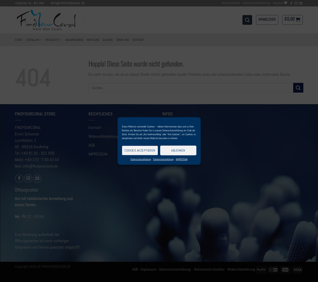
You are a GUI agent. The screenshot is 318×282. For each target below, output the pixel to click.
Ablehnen (178, 150)
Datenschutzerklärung (140, 159)
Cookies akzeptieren (139, 150)
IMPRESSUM (182, 159)
